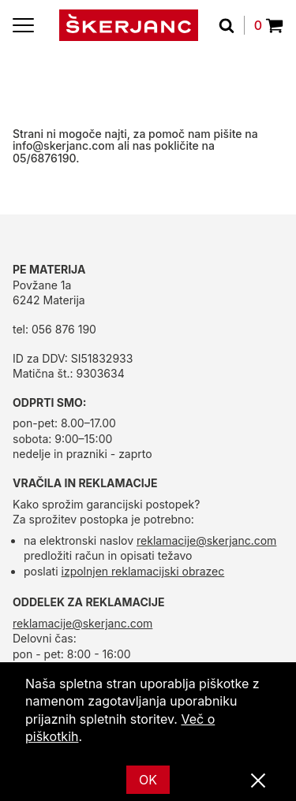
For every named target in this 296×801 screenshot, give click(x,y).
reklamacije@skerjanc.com (206, 540)
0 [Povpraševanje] (268, 25)
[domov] (128, 25)
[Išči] (232, 25)
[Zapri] (258, 781)
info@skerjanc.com (63, 145)
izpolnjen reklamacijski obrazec (143, 571)
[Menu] (23, 25)
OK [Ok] (148, 780)
